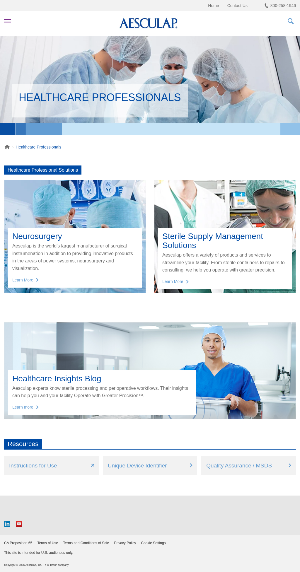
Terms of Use (47, 543)
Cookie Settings (153, 543)
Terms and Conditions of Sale (86, 543)
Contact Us (237, 5)
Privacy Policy (125, 543)
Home (213, 5)
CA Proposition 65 (18, 543)
